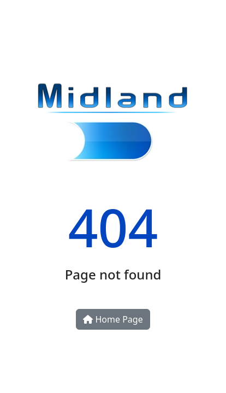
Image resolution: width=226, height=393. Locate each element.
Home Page (112, 319)
